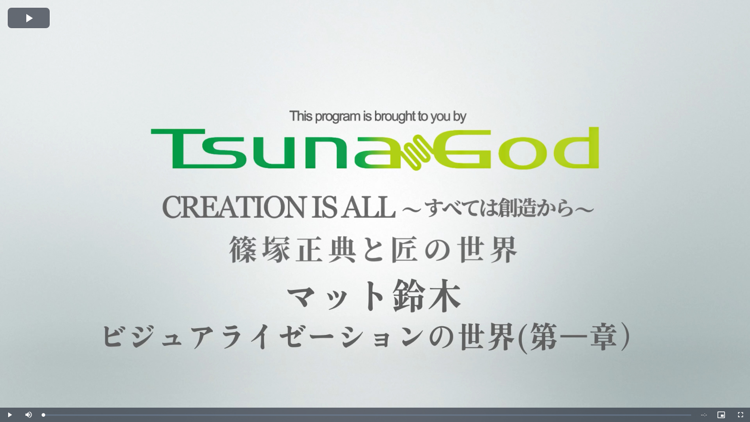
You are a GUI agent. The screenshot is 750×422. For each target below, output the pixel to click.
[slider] (367, 415)
